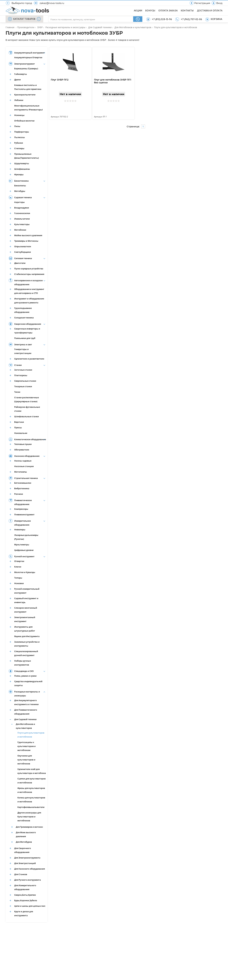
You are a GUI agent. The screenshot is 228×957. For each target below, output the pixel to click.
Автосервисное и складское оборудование (28, 282)
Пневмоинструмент (24, 514)
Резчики (18, 493)
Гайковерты (20, 74)
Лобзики (18, 100)
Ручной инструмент (24, 556)
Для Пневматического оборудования (25, 711)
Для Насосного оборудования (29, 868)
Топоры (18, 577)
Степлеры (19, 148)
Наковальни (20, 433)
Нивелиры (19, 529)
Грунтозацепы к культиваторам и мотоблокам (26, 746)
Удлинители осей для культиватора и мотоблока (31, 771)
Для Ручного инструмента (27, 879)
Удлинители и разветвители (29, 358)
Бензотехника (21, 180)
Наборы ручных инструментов (22, 662)
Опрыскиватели (22, 246)
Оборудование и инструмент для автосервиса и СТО (29, 291)
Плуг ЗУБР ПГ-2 (59, 79)
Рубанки (18, 142)
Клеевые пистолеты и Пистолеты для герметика (27, 87)
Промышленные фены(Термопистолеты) (26, 155)
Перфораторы (21, 131)
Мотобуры (19, 191)
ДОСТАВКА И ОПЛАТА (209, 10)
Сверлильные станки (25, 380)
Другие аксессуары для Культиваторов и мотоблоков (29, 816)
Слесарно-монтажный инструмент (25, 609)
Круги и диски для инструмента (23, 913)
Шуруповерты (21, 163)
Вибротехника (21, 488)
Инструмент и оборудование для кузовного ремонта (29, 300)
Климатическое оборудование (30, 439)
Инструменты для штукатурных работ (24, 628)
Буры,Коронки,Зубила (25, 900)
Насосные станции (24, 466)
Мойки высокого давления (28, 235)
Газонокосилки (22, 213)
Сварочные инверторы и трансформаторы (27, 330)
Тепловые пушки (23, 444)
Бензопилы (20, 185)
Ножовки (19, 583)
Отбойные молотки (24, 120)
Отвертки (19, 561)
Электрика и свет (23, 344)
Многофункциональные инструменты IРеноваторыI (28, 107)
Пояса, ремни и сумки (25, 675)
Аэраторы (19, 202)
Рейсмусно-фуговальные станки (27, 409)
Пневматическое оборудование (23, 502)
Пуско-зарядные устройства (28, 268)
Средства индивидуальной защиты (28, 683)
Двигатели (19, 263)
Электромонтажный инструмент (24, 619)
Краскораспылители (24, 94)
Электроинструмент (24, 63)
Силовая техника (23, 258)
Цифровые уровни (24, 550)
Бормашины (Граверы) (26, 68)
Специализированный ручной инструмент (26, 653)
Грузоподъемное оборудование (23, 310)
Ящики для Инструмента (27, 636)
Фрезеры (19, 174)
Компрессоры (21, 509)
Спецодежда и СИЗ (24, 671)
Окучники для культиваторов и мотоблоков (26, 759)
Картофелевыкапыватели (30, 807)
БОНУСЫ (150, 10)
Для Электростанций (25, 863)
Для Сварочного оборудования (22, 850)
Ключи (17, 566)
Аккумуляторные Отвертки (28, 57)
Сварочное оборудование (27, 323)
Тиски (17, 391)
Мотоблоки (20, 229)
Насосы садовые (22, 460)
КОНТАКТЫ (187, 10)
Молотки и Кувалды (24, 572)
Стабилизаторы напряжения (29, 274)
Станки (18, 365)
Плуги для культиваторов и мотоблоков (30, 734)
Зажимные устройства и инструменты (27, 643)
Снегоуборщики (22, 252)
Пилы (17, 126)
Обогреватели (21, 449)
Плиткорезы (20, 375)
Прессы (18, 427)
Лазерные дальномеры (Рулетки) (26, 537)
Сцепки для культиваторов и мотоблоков (31, 780)
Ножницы (19, 115)
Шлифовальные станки (26, 416)
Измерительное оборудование (22, 522)
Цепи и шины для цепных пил (29, 905)
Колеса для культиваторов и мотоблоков (31, 799)
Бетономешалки (22, 482)
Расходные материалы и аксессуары (27, 693)
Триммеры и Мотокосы (26, 240)
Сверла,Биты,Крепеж (25, 894)
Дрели (17, 79)
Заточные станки (23, 369)
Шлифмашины (22, 168)
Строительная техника (26, 478)
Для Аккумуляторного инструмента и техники (26, 702)
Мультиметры (21, 544)
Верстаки (19, 422)
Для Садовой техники (25, 719)
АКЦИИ (138, 10)
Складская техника (24, 317)
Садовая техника (23, 197)
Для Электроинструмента (27, 857)
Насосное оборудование (26, 456)
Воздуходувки (21, 207)
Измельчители (22, 218)
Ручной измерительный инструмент (26, 590)
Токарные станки (23, 386)
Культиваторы (22, 224)
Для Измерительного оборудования (25, 887)
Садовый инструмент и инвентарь (26, 600)
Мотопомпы (20, 471)
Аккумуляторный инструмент (29, 52)
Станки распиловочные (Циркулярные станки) (26, 399)
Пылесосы (19, 137)
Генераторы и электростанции (22, 351)
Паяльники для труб (24, 338)
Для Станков (20, 874)
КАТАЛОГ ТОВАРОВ (24, 19)
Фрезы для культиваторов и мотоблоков (31, 790)
